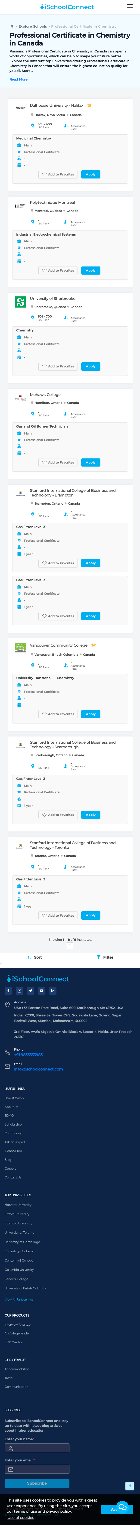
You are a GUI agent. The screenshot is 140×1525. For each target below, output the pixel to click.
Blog (8, 1160)
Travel (9, 1378)
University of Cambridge (22, 1242)
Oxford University (17, 1214)
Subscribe (37, 1483)
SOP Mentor (13, 1342)
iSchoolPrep (13, 1151)
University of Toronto (19, 1232)
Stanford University (18, 1223)
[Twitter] (30, 991)
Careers (10, 1168)
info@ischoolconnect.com (38, 1069)
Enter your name (19, 1439)
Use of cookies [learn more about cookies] (20, 1517)
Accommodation (17, 1369)
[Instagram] (19, 991)
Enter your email (20, 1460)
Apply (91, 174)
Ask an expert (15, 1142)
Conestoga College (19, 1251)
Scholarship (13, 1124)
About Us (11, 1107)
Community (13, 1133)
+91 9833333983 (28, 1055)
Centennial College (19, 1260)
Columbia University (19, 1270)
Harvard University (18, 1205)
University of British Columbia (26, 1288)
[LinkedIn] (52, 991)
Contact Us (13, 1177)
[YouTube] (41, 991)
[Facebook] (8, 991)
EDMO (9, 1115)
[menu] (130, 6)
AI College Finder (17, 1333)
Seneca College (16, 1279)
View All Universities (21, 1299)
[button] (122, 1507)
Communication (16, 1387)
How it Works (14, 1098)
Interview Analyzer (18, 1324)
